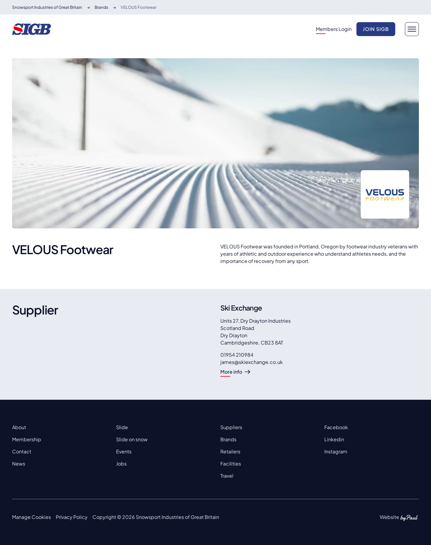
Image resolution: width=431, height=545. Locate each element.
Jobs (121, 463)
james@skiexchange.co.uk (251, 362)
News (18, 463)
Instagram (335, 451)
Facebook (336, 427)
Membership (26, 439)
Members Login (334, 29)
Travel (226, 476)
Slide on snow (132, 439)
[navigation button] (412, 29)
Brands (228, 439)
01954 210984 (236, 355)
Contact (21, 451)
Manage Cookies (31, 517)
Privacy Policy (72, 517)
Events (124, 451)
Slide (122, 427)
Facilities (230, 463)
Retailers (230, 451)
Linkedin (334, 439)
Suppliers (231, 427)
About (19, 427)
